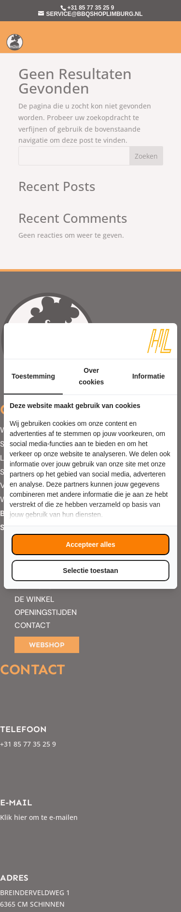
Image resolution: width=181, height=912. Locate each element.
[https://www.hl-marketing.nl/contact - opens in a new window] (159, 341)
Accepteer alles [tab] (90, 544)
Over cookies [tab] (91, 376)
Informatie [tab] (148, 376)
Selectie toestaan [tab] (90, 570)
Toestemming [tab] (33, 376)
